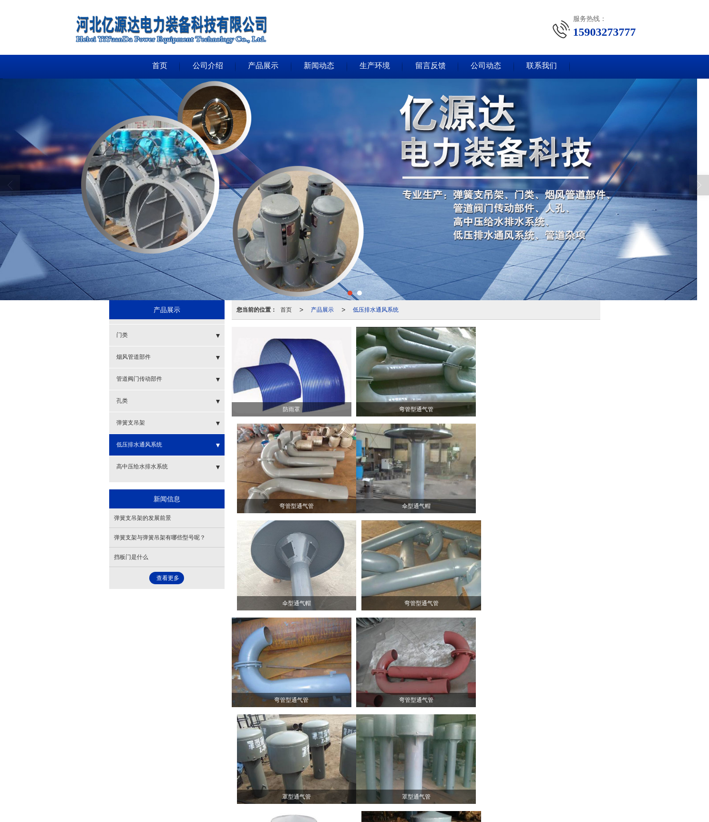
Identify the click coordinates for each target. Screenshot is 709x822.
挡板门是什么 (131, 557)
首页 (154, 66)
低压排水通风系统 (376, 309)
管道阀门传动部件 (139, 378)
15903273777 (222, 775)
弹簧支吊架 (130, 422)
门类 (122, 335)
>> (590, 725)
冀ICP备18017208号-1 (354, 785)
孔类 (122, 400)
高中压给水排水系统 (142, 466)
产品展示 (261, 66)
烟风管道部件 (133, 357)
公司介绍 (204, 66)
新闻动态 (318, 66)
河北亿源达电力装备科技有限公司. (211, 785)
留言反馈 (433, 66)
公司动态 (490, 66)
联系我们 (547, 66)
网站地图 (272, 785)
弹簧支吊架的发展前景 (142, 518)
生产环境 (375, 66)
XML (296, 785)
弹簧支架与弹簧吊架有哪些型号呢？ (160, 537)
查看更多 (167, 578)
